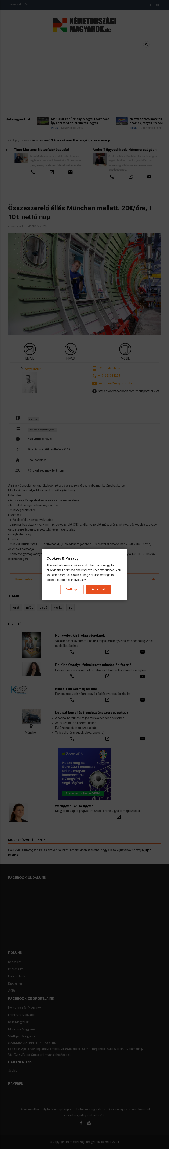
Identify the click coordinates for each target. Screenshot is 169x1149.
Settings (72, 589)
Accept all (98, 589)
